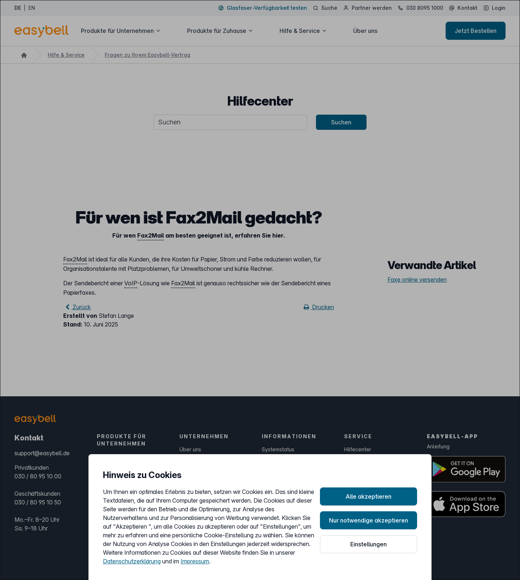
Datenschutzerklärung (132, 561)
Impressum (195, 561)
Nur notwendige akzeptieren (368, 520)
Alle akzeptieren (368, 496)
